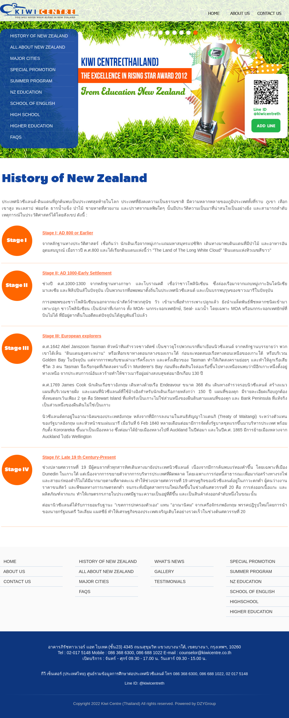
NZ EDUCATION (26, 92)
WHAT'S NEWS (169, 561)
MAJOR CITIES (25, 58)
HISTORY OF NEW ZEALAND (39, 35)
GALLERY (164, 571)
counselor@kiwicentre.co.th (205, 652)
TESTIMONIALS (170, 581)
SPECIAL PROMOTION (33, 69)
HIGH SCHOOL (25, 114)
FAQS (16, 137)
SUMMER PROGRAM (31, 80)
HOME (10, 561)
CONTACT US (17, 581)
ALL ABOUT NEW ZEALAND (37, 47)
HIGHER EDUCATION (31, 125)
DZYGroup (206, 703)
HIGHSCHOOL (244, 601)
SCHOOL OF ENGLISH (32, 103)
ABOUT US (14, 571)
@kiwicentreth (151, 683)
